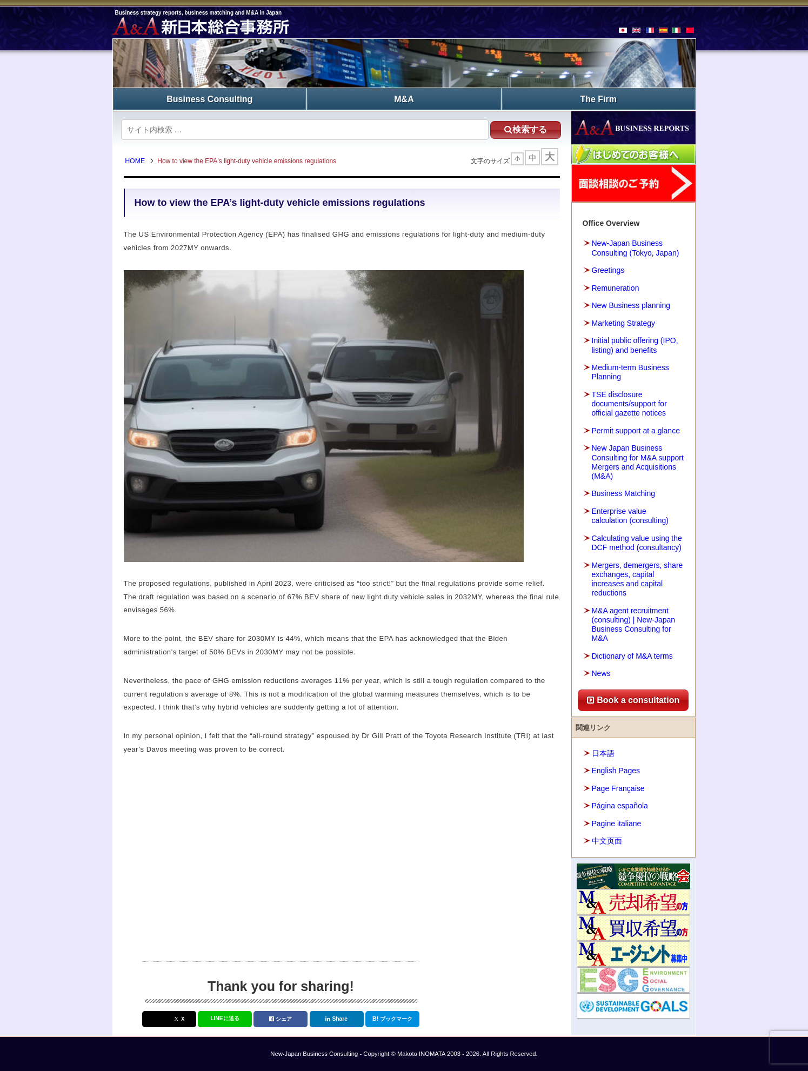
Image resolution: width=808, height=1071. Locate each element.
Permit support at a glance (636, 430)
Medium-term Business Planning (630, 371)
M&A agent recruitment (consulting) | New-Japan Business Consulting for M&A (634, 624)
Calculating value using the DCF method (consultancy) (637, 542)
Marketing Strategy (624, 322)
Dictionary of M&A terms (632, 655)
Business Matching (624, 493)
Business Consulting (209, 98)
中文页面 (607, 840)
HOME (136, 161)
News (601, 673)
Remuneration (615, 287)
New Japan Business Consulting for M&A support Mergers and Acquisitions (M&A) (638, 461)
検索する (523, 128)
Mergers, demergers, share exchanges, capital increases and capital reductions (637, 578)
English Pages (616, 770)
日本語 (603, 752)
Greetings (608, 269)
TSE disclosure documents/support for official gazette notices (629, 403)
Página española (620, 805)
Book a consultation (633, 699)
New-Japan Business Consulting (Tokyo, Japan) (635, 248)
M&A (403, 98)
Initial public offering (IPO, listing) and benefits (635, 344)
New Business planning (631, 304)
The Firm (598, 98)
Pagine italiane (617, 823)
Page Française (618, 788)
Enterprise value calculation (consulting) (630, 515)
